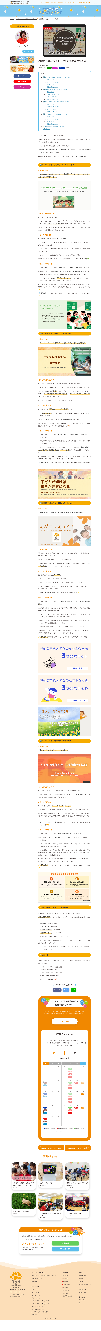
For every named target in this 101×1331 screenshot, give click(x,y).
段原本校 (65, 1285)
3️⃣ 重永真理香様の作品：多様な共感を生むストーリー (58, 101)
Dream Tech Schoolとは (38, 1282)
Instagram (22, 87)
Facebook (57, 989)
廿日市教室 (66, 1299)
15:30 (70, 1110)
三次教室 (65, 1302)
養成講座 (34, 1290)
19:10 (70, 1113)
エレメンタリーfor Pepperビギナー (41, 1310)
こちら (37, 1248)
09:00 (45, 1110)
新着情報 (81, 1287)
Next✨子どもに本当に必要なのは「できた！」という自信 (52, 1148)
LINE (73, 989)
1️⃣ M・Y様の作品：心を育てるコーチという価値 (56, 77)
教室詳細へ (28, 51)
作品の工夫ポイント (52, 87)
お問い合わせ (82, 1298)
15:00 (70, 1108)
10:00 (45, 1108)
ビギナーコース (36, 1298)
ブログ (80, 1282)
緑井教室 (65, 1290)
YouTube (22, 81)
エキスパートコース (37, 1304)
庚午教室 (65, 1296)
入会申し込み (65, 1258)
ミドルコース (35, 1301)
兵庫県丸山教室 (67, 1305)
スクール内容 (35, 1295)
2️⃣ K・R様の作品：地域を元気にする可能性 (55, 89)
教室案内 (65, 1282)
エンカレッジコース (37, 1316)
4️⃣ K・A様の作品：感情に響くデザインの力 (55, 114)
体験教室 (65, 1252)
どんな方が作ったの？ (53, 82)
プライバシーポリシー (85, 1293)
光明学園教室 (67, 1293)
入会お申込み (82, 1301)
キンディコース (36, 1307)
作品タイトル (50, 79)
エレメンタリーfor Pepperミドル (41, 1313)
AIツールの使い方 (51, 84)
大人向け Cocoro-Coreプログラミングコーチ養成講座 (39, 1320)
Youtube (82, 1309)
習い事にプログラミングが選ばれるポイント (44, 1285)
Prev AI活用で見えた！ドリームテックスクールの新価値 (79, 1148)
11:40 (82, 1094)
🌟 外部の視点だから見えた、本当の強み (54, 126)
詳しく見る (64, 1022)
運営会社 (81, 1290)
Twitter (66, 989)
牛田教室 (65, 1287)
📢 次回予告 (46, 129)
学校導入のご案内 (37, 1287)
